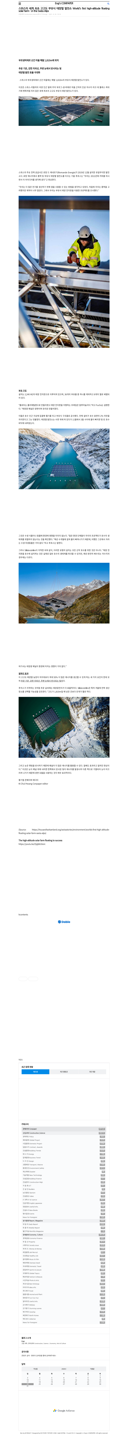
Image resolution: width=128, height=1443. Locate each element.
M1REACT (28, 1433)
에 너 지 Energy (64, 1154)
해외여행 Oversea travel (64, 1263)
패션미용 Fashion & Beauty (64, 1277)
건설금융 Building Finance (64, 1179)
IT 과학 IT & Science (64, 1200)
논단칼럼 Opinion (64, 1193)
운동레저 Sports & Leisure (64, 1270)
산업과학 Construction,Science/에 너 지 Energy (33, 14)
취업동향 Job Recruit (64, 1252)
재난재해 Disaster (64, 1172)
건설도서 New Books (64, 1210)
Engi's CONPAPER (64, 3)
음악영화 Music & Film (64, 1259)
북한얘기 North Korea (64, 1315)
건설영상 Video (64, 1196)
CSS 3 (73, 1433)
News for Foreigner (64, 1217)
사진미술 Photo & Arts (64, 1280)
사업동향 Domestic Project (64, 1144)
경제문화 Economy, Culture (64, 1235)
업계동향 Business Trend (64, 1158)
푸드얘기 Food (64, 1291)
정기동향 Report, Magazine (64, 1221)
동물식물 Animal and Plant (64, 1294)
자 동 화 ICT (64, 1186)
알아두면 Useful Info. (64, 1301)
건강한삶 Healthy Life (64, 1256)
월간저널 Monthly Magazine (64, 1231)
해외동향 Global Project (64, 1140)
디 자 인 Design (64, 1161)
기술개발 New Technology (64, 1175)
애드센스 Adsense (64, 1319)
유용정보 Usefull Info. (64, 1207)
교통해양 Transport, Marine (64, 1165)
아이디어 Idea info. (64, 1287)
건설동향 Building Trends (64, 1151)
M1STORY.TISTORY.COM (48, 1433)
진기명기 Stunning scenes (64, 1308)
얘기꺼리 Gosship (64, 1312)
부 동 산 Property (64, 1242)
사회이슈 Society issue (64, 1245)
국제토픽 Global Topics (64, 1273)
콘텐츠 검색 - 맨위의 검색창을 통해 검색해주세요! (39, 1355)
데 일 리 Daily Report (64, 1224)
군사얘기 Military (64, 1305)
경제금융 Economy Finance (64, 1238)
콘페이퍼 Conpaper (64, 1129)
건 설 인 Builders (64, 1189)
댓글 (20, 1060)
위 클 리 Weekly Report (64, 1228)
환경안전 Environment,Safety (64, 1168)
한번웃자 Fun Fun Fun (64, 1298)
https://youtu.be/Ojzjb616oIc (32, 843)
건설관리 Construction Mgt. (64, 1182)
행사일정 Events (64, 1214)
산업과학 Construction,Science (64, 1133)
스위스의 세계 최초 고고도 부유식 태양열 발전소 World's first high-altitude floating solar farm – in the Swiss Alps (64, 9)
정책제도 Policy (64, 1137)
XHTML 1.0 (64, 1433)
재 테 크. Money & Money (64, 1249)
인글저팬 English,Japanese (64, 1203)
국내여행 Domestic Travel (64, 1266)
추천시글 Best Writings (64, 1284)
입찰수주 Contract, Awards (64, 1147)
